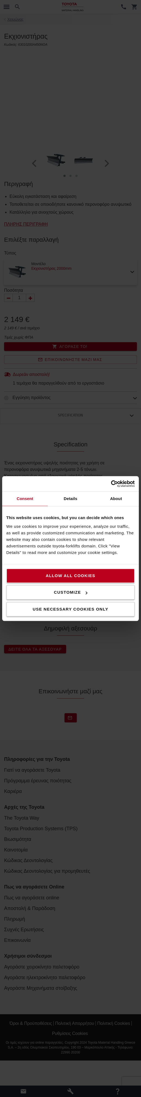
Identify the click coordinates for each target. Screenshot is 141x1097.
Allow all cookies (70, 575)
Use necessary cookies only (70, 609)
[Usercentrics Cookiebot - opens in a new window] (111, 483)
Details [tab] (70, 498)
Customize (70, 592)
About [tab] (116, 498)
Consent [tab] (25, 498)
